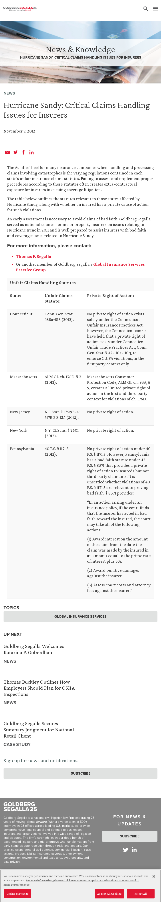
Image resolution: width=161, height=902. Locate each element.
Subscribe (80, 773)
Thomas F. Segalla (33, 256)
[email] (7, 152)
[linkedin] (31, 152)
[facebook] (23, 152)
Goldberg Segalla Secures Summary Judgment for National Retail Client (39, 729)
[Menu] (153, 8)
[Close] (154, 878)
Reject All (141, 895)
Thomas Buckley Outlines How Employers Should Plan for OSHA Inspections (39, 688)
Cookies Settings (17, 895)
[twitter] (15, 152)
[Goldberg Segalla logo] (20, 8)
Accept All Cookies (109, 895)
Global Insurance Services (80, 616)
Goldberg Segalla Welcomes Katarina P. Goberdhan (34, 649)
